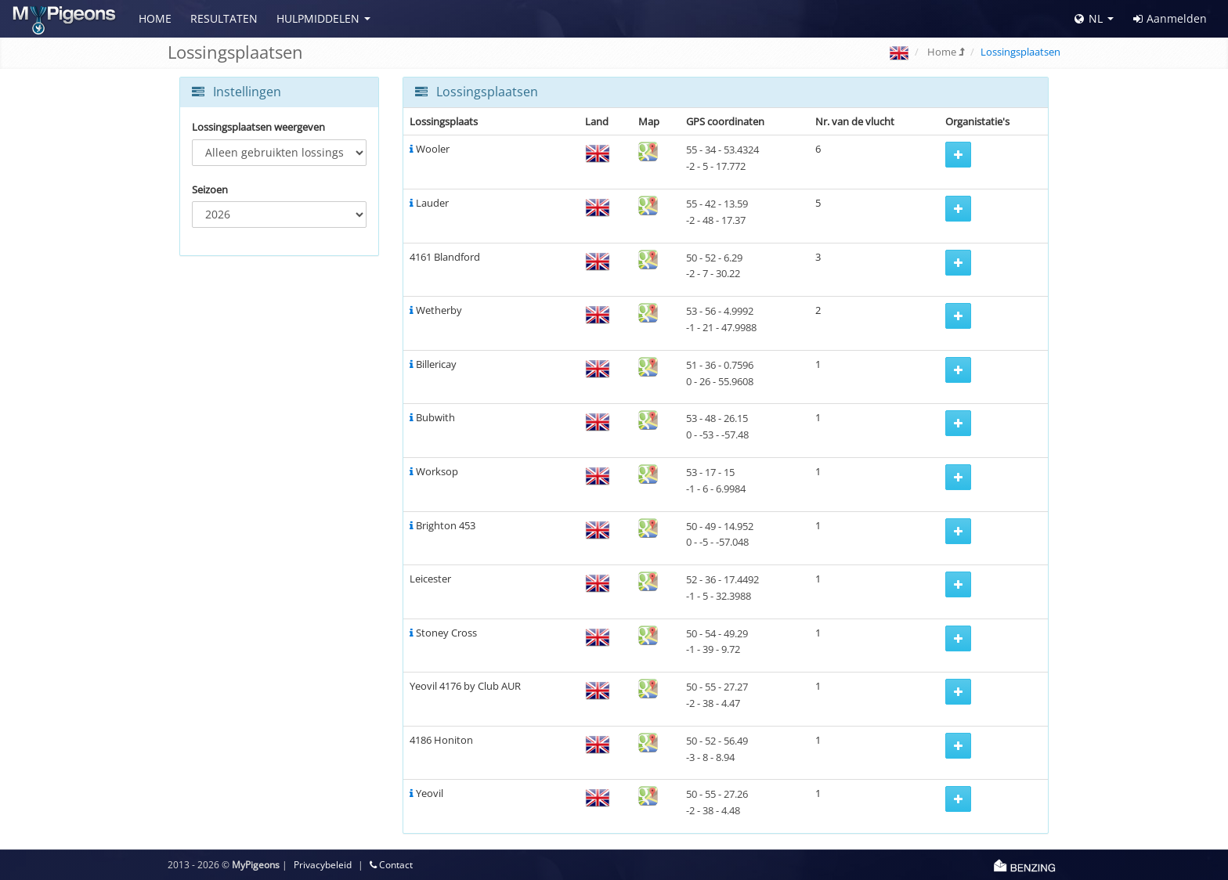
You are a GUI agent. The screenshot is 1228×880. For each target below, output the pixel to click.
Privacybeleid (323, 864)
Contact (391, 864)
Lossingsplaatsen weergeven (258, 127)
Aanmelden (1170, 19)
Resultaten (224, 18)
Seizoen (210, 189)
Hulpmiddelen (317, 18)
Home (155, 18)
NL (1088, 18)
